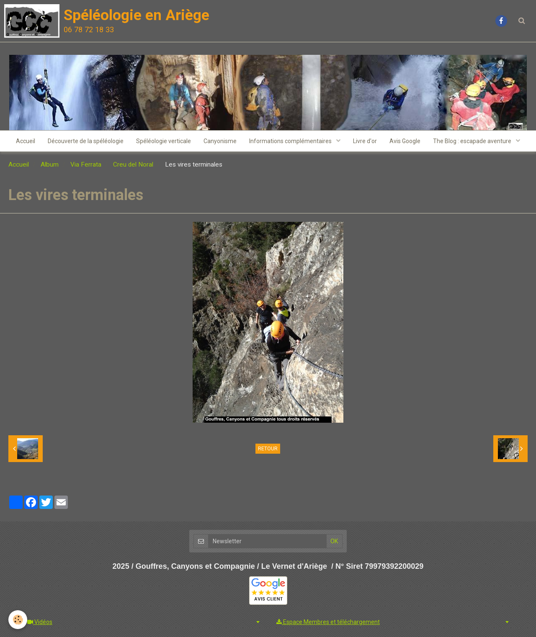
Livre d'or (365, 141)
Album (50, 164)
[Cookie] (17, 619)
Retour (268, 449)
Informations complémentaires (291, 141)
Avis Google (404, 141)
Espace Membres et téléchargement (328, 622)
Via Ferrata (85, 164)
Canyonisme (220, 141)
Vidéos (39, 622)
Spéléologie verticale (163, 141)
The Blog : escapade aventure (473, 141)
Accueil (25, 141)
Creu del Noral (133, 164)
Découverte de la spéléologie (86, 141)
